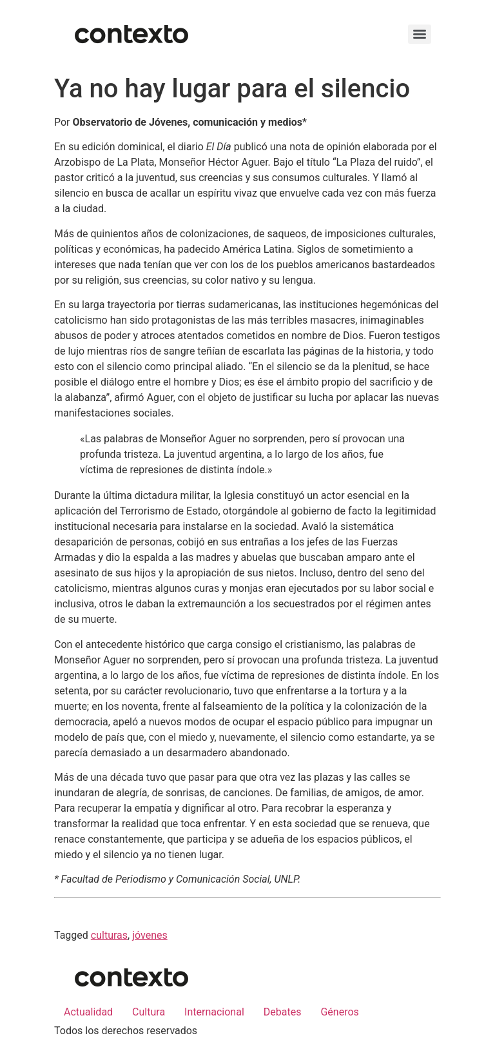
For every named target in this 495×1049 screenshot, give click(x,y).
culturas (109, 935)
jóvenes (150, 935)
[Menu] (419, 34)
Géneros (339, 1012)
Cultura (148, 1012)
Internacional (214, 1012)
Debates (283, 1012)
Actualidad (88, 1012)
